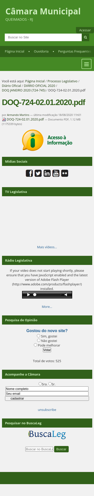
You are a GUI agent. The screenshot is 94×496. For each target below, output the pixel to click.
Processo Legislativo (62, 81)
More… (47, 306)
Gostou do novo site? (46, 331)
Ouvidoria (41, 51)
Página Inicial (14, 51)
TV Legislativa (16, 191)
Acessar (85, 30)
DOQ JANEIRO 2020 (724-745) (24, 90)
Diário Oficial (11, 85)
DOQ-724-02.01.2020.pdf (23, 119)
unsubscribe (47, 409)
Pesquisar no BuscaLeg (23, 423)
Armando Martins (18, 115)
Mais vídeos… (47, 247)
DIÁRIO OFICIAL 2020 (39, 85)
